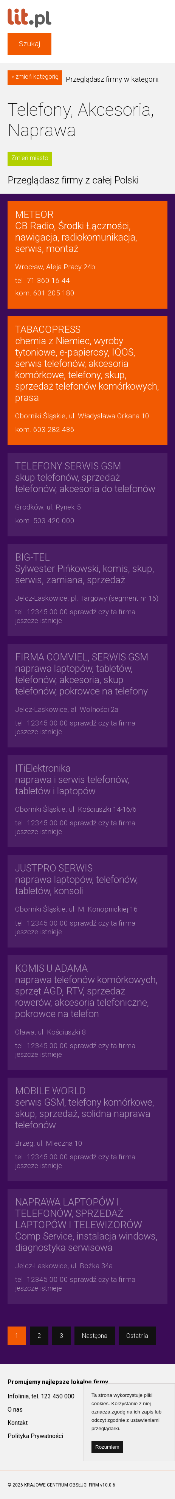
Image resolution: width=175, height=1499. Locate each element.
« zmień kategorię (34, 76)
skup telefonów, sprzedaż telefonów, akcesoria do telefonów (85, 477)
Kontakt (18, 1422)
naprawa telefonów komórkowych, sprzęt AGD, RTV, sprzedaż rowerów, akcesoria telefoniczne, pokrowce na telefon (86, 991)
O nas (15, 1409)
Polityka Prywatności (35, 1436)
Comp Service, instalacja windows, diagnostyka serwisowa (86, 1224)
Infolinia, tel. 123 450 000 (41, 1396)
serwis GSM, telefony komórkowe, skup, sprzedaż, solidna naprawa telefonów (84, 1108)
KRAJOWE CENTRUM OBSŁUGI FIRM (61, 1485)
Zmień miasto (29, 158)
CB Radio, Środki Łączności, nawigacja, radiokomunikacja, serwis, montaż (76, 231)
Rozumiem (107, 1447)
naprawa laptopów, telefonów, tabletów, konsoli (76, 879)
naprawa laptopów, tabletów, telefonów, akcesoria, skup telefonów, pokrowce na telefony (81, 674)
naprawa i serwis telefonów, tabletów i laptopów (72, 780)
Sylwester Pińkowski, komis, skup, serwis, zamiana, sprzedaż (84, 568)
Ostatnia (137, 1335)
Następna (94, 1335)
